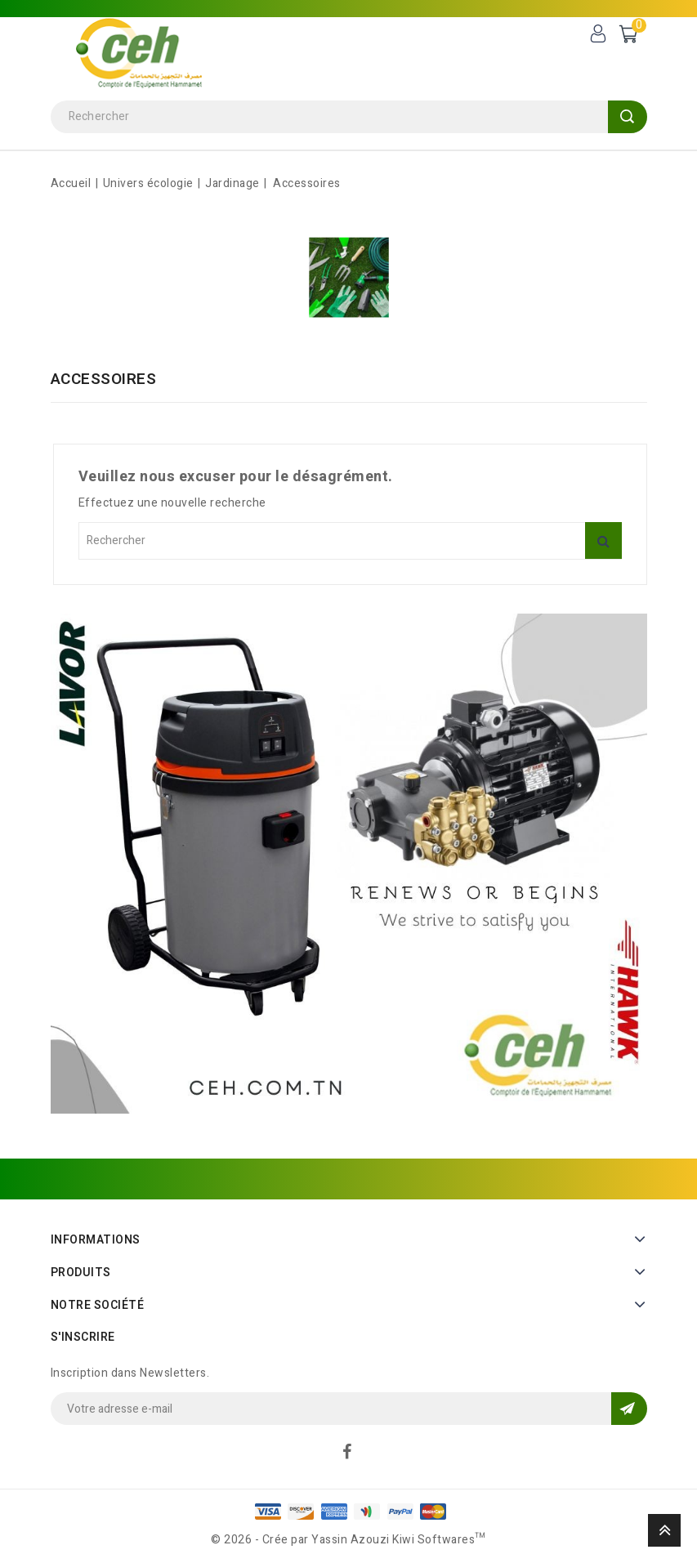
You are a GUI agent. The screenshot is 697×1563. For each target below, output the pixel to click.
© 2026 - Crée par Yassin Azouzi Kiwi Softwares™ (348, 1539)
